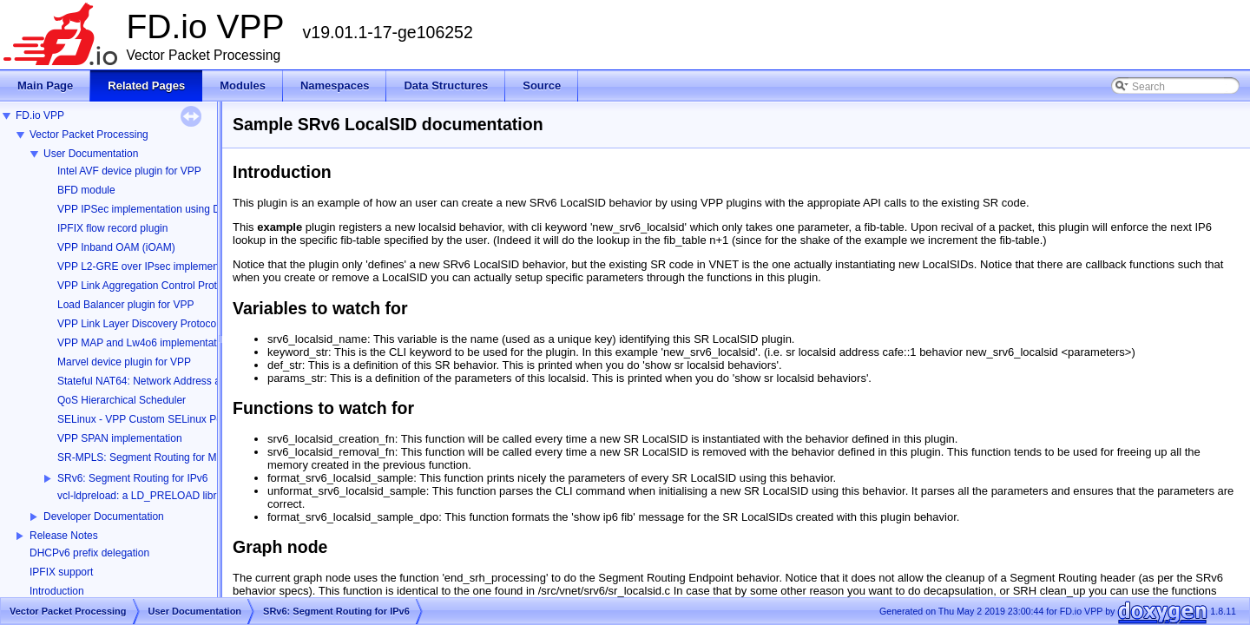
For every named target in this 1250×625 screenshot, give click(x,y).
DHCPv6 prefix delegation (89, 553)
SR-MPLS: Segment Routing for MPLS (146, 457)
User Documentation (90, 154)
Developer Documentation (103, 516)
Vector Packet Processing (89, 134)
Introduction (57, 591)
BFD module (86, 190)
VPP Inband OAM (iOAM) (116, 247)
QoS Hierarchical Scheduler (121, 400)
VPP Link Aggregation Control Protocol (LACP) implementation (201, 286)
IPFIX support (61, 572)
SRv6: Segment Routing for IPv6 (132, 478)
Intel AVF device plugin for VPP (129, 171)
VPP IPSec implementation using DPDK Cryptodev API (184, 209)
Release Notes (64, 536)
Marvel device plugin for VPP (124, 362)
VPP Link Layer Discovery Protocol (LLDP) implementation (192, 324)
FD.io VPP (40, 115)
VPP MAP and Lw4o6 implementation (144, 343)
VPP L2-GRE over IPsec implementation (150, 266)
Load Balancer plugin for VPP (125, 305)
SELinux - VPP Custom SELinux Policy (147, 419)
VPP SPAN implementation (119, 438)
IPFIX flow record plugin (112, 228)
